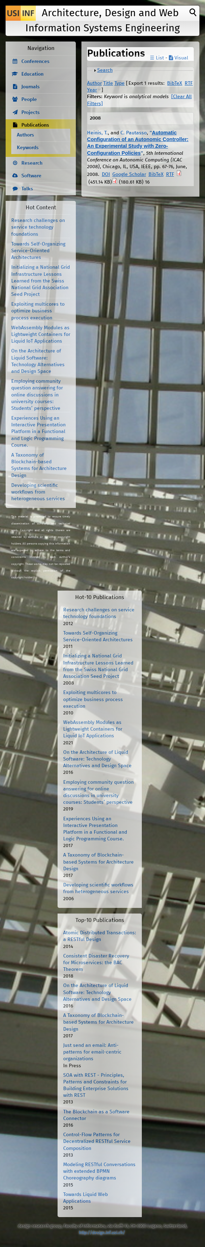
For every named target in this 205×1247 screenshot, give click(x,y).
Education (32, 74)
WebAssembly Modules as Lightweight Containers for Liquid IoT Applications (40, 334)
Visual (178, 58)
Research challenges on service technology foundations (38, 227)
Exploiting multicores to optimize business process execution (38, 311)
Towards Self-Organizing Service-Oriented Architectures (38, 251)
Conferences (35, 61)
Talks (27, 188)
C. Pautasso (133, 133)
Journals (30, 86)
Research (31, 163)
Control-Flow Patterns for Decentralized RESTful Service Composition (97, 1141)
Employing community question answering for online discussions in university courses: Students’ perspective (37, 395)
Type (119, 83)
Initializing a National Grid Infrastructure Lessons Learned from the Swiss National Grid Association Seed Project (40, 281)
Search (105, 70)
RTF (189, 83)
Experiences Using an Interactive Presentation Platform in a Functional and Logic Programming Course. (38, 432)
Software (31, 175)
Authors (25, 135)
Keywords (28, 147)
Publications (35, 125)
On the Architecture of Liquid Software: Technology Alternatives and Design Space (97, 759)
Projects (30, 112)
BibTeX (174, 83)
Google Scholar (129, 174)
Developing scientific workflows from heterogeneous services (38, 492)
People (29, 99)
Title (108, 83)
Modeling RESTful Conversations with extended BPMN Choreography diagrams (99, 1171)
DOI (106, 174)
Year (92, 90)
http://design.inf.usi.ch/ (102, 1233)
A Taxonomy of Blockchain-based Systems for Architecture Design (98, 862)
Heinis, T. (97, 133)
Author (94, 83)
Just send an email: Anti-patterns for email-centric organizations (92, 1052)
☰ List (157, 58)
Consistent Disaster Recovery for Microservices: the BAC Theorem (96, 963)
